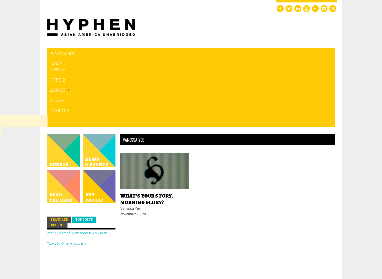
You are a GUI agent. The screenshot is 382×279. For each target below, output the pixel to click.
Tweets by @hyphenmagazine (66, 176)
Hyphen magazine (69, 255)
